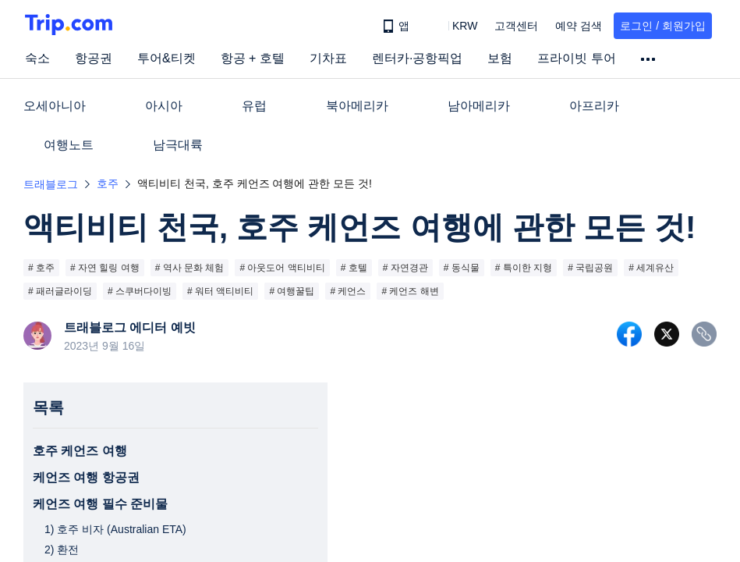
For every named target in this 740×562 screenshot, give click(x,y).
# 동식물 (462, 267)
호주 (108, 183)
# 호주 (41, 267)
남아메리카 (479, 105)
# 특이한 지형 (523, 267)
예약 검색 (578, 26)
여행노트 (69, 144)
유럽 (254, 105)
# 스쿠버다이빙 (140, 291)
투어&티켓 (166, 58)
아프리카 (594, 105)
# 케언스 (348, 291)
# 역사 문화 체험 (190, 267)
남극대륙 (178, 144)
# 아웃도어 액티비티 (281, 267)
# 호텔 (354, 267)
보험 (499, 58)
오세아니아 (54, 105)
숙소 (37, 58)
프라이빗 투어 (576, 58)
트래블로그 (50, 184)
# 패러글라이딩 (60, 291)
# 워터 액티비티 (220, 291)
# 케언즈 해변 (409, 291)
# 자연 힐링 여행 (105, 267)
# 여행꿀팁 (291, 291)
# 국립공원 (590, 267)
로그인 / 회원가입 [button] (663, 26)
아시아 (163, 105)
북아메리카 (357, 105)
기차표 (328, 58)
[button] (453, 25)
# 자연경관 (405, 267)
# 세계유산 (651, 267)
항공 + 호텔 (253, 58)
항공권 (93, 58)
